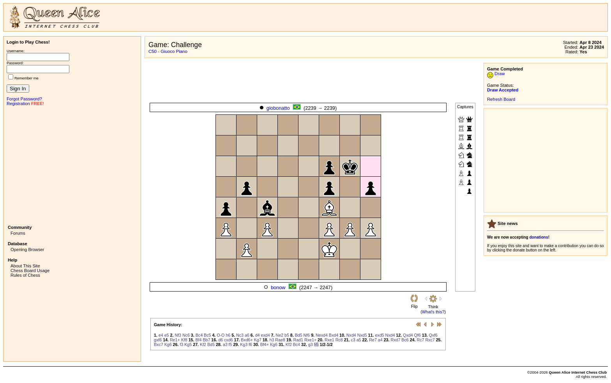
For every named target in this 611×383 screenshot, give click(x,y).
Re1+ (175, 339)
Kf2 (203, 344)
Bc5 (207, 335)
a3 (225, 344)
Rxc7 (429, 339)
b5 (286, 335)
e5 (166, 335)
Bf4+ (264, 344)
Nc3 (240, 335)
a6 (247, 335)
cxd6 (228, 339)
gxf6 (158, 339)
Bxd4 (333, 335)
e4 (161, 335)
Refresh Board (501, 99)
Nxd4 (351, 335)
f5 (230, 344)
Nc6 (186, 335)
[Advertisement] (72, 164)
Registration (18, 103)
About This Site (25, 266)
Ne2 (279, 335)
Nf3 (178, 335)
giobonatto (278, 108)
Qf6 (417, 335)
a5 (359, 339)
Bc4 (199, 335)
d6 (220, 339)
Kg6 (168, 344)
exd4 (265, 335)
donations (538, 237)
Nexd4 (322, 335)
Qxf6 (433, 335)
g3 (310, 344)
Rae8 (280, 339)
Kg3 (243, 344)
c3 (353, 339)
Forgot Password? (24, 99)
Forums (18, 233)
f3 (181, 344)
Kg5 (188, 344)
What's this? (433, 311)
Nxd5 (362, 335)
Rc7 (420, 339)
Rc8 (339, 339)
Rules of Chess (25, 275)
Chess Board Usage (30, 270)
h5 (316, 344)
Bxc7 (158, 344)
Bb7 (206, 339)
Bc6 (404, 339)
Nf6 (307, 335)
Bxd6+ (247, 339)
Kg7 (257, 339)
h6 (228, 335)
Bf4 (198, 339)
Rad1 (298, 339)
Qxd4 (408, 335)
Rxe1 (329, 339)
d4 (257, 335)
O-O (220, 335)
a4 (380, 339)
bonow (278, 287)
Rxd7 (395, 339)
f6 (250, 344)
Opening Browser (27, 249)
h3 (271, 339)
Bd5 (298, 335)
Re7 (373, 339)
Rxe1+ (310, 339)
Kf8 (184, 339)
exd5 (379, 335)
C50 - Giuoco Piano (167, 51)
